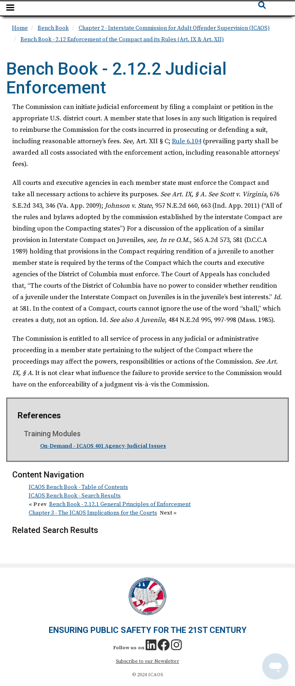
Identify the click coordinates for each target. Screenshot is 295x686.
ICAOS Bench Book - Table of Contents (78, 487)
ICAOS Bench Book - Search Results (75, 496)
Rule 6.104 (186, 141)
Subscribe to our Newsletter (147, 661)
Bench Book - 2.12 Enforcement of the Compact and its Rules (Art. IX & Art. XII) (122, 39)
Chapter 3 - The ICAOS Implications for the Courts (93, 513)
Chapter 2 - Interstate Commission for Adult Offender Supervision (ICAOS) (174, 28)
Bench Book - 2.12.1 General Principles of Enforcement (120, 504)
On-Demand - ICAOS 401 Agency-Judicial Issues (103, 446)
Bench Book (53, 28)
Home (20, 28)
